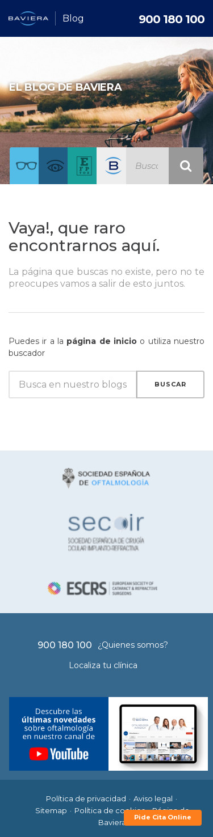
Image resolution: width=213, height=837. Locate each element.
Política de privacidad (86, 798)
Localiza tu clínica (103, 665)
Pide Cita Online (162, 817)
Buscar (170, 384)
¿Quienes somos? (133, 645)
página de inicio (101, 341)
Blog (73, 18)
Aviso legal (153, 798)
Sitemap (51, 810)
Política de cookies (109, 810)
